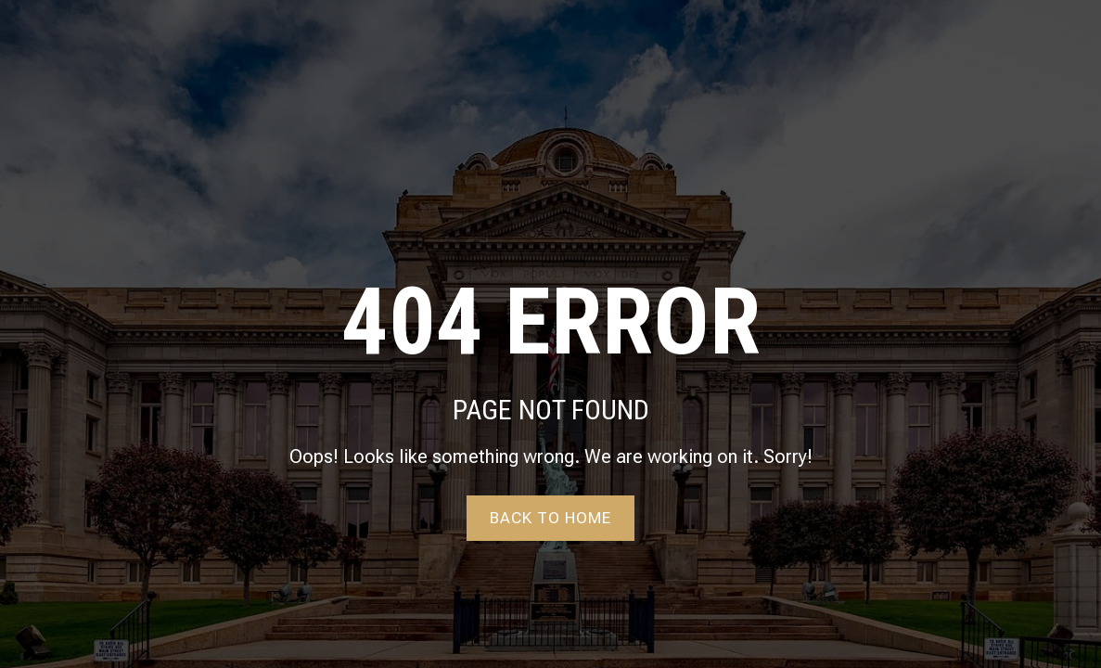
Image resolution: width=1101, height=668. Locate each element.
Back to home (550, 517)
